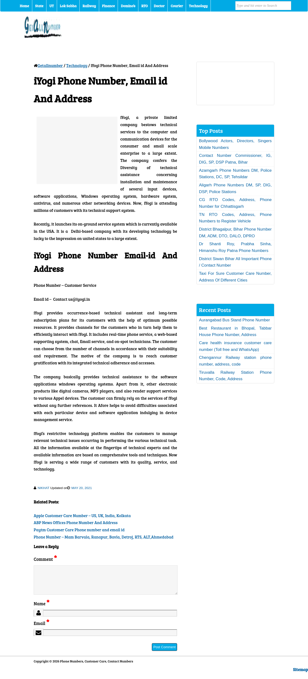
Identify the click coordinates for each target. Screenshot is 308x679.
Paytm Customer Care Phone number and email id (79, 529)
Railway (89, 5)
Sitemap (300, 675)
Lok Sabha (68, 5)
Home (24, 5)
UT (51, 5)
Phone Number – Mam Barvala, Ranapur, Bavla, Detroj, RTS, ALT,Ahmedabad (103, 537)
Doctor (159, 5)
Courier (177, 5)
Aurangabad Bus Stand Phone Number (234, 320)
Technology (198, 5)
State (39, 5)
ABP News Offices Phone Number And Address (76, 522)
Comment (45, 559)
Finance (108, 5)
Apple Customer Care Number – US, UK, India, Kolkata (82, 515)
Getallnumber (50, 65)
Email (41, 629)
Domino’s (128, 5)
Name (41, 609)
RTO (144, 5)
